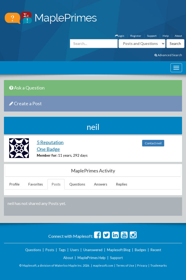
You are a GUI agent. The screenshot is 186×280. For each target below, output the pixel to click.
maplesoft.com (103, 265)
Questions (77, 184)
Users (74, 250)
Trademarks (158, 265)
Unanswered (92, 250)
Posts (56, 184)
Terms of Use (125, 265)
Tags (62, 250)
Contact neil (153, 143)
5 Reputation (50, 142)
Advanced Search (168, 55)
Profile (14, 184)
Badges (140, 250)
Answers (100, 184)
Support (152, 35)
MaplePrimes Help (92, 258)
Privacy (142, 265)
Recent (156, 250)
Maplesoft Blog (118, 250)
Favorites (35, 184)
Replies (121, 184)
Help (166, 35)
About (178, 35)
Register (135, 35)
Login (119, 35)
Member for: (47, 155)
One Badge (48, 149)
